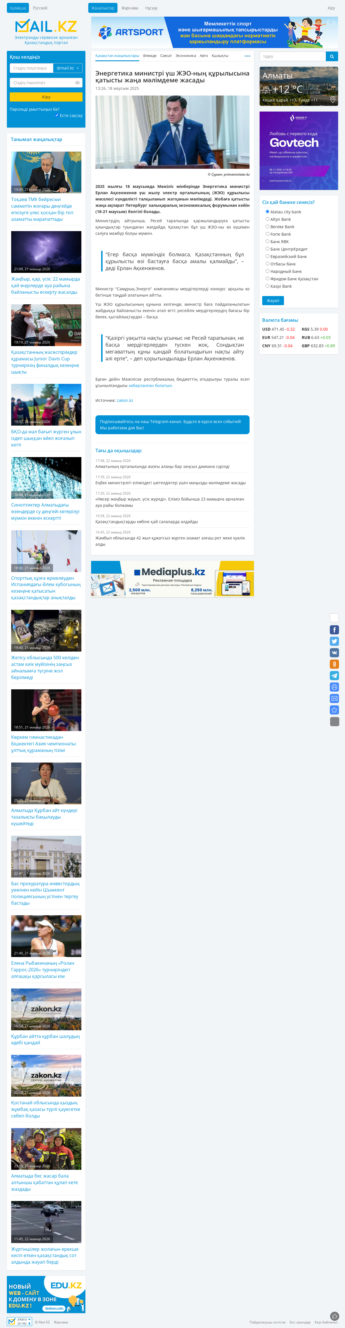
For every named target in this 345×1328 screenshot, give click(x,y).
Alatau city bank (285, 212)
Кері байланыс (326, 1322)
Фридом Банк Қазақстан (294, 278)
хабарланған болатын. (151, 385)
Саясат (166, 55)
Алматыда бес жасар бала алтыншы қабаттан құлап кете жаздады (46, 1160)
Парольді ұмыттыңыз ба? (34, 109)
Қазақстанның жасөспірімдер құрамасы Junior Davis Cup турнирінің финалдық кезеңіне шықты (46, 339)
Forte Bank (280, 234)
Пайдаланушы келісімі (268, 1322)
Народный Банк (286, 271)
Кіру (331, 8)
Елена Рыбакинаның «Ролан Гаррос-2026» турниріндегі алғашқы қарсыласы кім (46, 947)
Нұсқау (151, 8)
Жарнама (129, 8)
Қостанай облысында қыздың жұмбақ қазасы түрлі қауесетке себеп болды (46, 1087)
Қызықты (220, 55)
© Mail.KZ (42, 1322)
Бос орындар (300, 1322)
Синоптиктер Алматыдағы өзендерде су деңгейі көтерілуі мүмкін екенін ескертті (46, 489)
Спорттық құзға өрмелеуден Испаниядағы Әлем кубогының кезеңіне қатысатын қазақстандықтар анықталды (46, 565)
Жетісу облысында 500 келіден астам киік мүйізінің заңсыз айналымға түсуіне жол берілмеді (46, 645)
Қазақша (18, 8)
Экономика (186, 55)
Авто (204, 55)
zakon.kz (125, 400)
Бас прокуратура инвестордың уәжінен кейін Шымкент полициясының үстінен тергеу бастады (46, 871)
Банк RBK (279, 241)
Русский (40, 8)
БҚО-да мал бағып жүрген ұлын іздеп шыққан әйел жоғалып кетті (46, 416)
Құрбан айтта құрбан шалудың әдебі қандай (46, 1017)
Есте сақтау (71, 115)
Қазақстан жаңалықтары (117, 55)
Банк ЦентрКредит (289, 249)
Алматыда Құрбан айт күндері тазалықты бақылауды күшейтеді (46, 795)
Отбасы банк (283, 264)
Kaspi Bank (281, 286)
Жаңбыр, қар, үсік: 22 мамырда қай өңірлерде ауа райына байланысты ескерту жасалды (46, 263)
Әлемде (149, 55)
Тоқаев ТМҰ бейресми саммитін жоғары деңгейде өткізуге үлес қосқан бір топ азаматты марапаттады (46, 187)
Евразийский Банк (288, 256)
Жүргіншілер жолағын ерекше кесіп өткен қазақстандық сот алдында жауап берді (46, 1233)
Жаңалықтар (102, 8)
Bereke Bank (282, 226)
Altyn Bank (280, 219)
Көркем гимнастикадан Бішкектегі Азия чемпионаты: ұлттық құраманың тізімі (46, 721)
